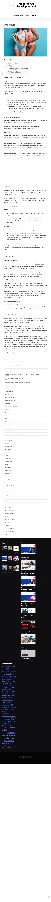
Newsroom (34, 15)
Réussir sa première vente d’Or (12, 365)
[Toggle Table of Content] (26, 60)
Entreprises (17, 12)
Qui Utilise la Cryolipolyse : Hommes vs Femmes (18, 68)
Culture (6, 443)
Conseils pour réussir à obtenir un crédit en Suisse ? (28, 660)
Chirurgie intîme (8, 428)
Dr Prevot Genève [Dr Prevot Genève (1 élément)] (6, 709)
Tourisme (7, 525)
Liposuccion (7, 482)
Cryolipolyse (8, 440)
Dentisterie (7, 449)
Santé (6, 516)
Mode (11, 12)
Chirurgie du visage (9, 421)
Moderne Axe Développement (26, 5)
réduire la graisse (39, 264)
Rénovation (7, 507)
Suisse (27, 15)
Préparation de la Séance (12, 63)
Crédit (6, 437)
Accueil (6, 12)
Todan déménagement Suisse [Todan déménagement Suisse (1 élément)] (11, 745)
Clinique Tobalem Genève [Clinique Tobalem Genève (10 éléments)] (9, 671)
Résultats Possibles (13, 69)
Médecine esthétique (18, 15)
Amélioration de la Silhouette (15, 72)
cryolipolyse (19, 91)
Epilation (7, 455)
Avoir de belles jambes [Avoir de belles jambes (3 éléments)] (8, 666)
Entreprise (7, 452)
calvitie (6, 415)
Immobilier (7, 470)
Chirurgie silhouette (9, 431)
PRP (6, 501)
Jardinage (7, 476)
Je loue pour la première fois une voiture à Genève (16, 361)
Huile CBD (7, 467)
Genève (6, 464)
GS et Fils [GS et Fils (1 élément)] (12, 709)
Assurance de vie (9, 403)
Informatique (8, 473)
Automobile (7, 409)
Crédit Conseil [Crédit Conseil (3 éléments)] (10, 681)
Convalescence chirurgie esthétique (13, 434)
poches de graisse (13, 219)
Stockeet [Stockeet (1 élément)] (4, 745)
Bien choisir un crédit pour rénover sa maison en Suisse (17, 382)
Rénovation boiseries (10, 510)
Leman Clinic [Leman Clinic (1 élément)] (6, 717)
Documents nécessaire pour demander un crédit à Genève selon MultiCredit (22, 374)
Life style (43, 12)
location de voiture (9, 485)
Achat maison (8, 394)
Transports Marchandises (11, 528)
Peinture (7, 498)
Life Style (7, 479)
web (6, 534)
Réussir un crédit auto (27, 631)
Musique (7, 495)
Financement (8, 461)
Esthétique (7, 458)
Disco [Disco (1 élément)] (9, 685)
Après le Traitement (11, 66)
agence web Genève (9, 400)
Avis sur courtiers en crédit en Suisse (13, 386)
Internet (24, 12)
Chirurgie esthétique (33, 12)
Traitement (9, 65)
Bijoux (6, 412)
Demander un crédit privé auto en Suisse (14, 378)
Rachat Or (7, 504)
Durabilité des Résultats (14, 71)
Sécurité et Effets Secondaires (16, 73)
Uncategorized (8, 531)
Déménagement (8, 446)
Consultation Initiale (10, 62)
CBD (6, 418)
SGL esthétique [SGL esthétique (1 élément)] (13, 743)
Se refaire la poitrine (9, 519)
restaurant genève (9, 513)
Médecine (7, 488)
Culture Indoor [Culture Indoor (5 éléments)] (7, 683)
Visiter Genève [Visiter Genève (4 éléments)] (7, 747)
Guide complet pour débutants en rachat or (15, 370)
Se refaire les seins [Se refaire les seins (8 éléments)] (8, 738)
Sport (6, 522)
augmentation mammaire (11, 406)
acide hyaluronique (9, 397)
